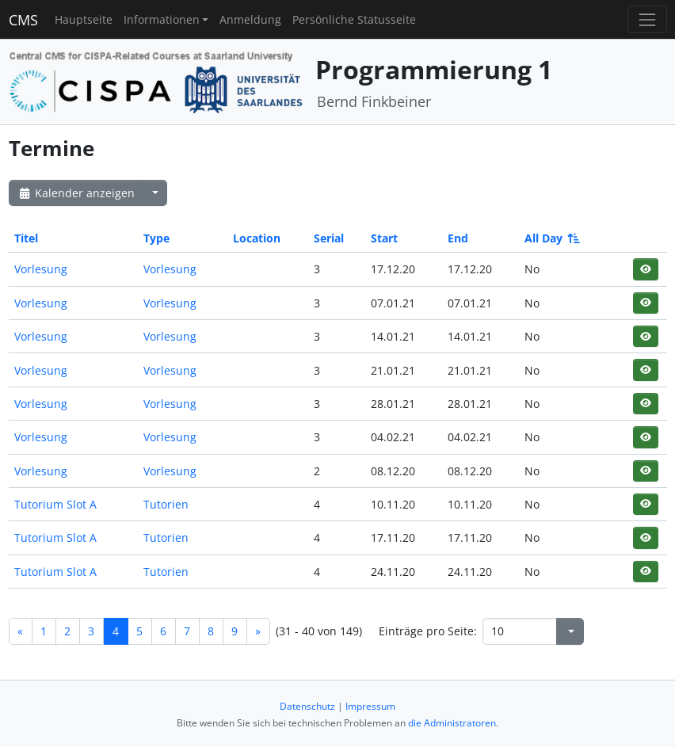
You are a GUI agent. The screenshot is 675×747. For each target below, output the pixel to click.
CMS (23, 19)
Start (384, 238)
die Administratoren (452, 723)
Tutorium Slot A (55, 504)
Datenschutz (307, 706)
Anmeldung (250, 19)
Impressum (370, 706)
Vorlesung (40, 268)
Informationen (162, 19)
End (458, 238)
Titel (26, 238)
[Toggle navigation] (646, 19)
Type (156, 238)
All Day (551, 238)
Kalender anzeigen (76, 192)
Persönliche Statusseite (354, 19)
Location (256, 238)
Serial (329, 238)
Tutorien (166, 504)
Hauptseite (84, 19)
